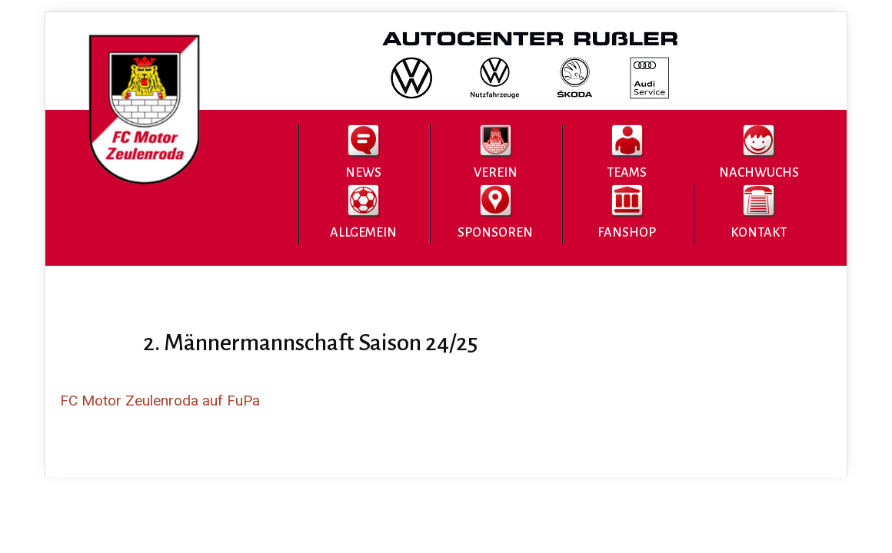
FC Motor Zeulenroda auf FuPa (160, 400)
